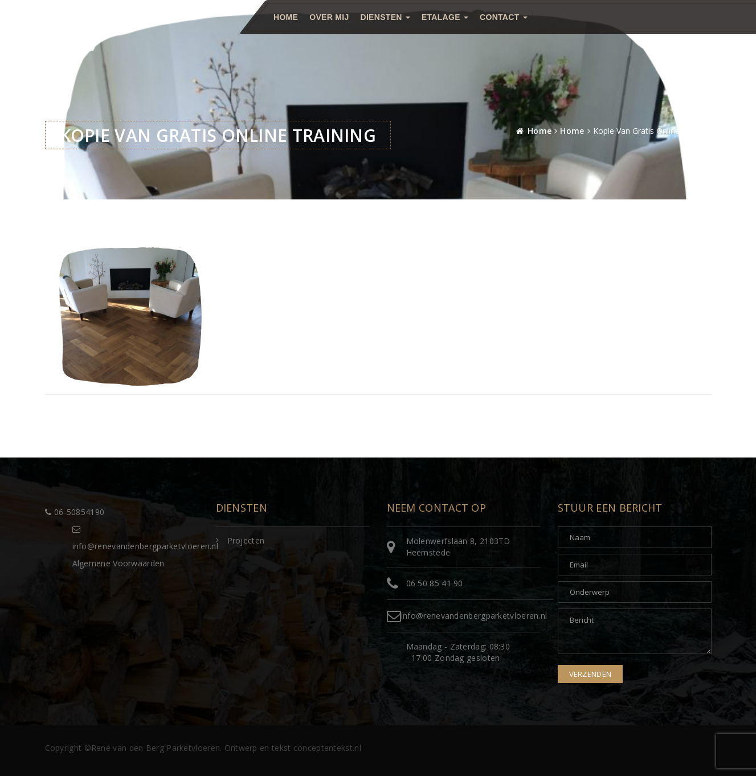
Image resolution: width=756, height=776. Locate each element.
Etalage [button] (444, 17)
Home (285, 17)
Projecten (246, 540)
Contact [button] (504, 17)
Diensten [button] (385, 17)
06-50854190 (75, 512)
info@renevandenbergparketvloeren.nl (474, 615)
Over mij (329, 17)
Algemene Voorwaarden (118, 563)
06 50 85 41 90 (434, 583)
